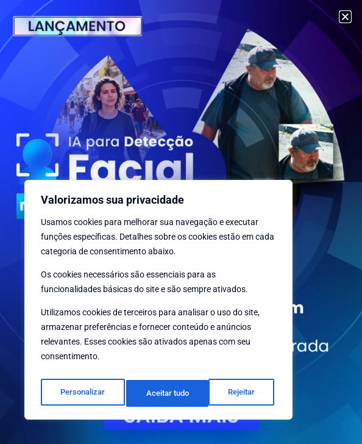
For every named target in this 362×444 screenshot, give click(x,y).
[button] (345, 16)
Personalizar (82, 393)
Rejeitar (159, 393)
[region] (158, 303)
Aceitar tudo (236, 393)
